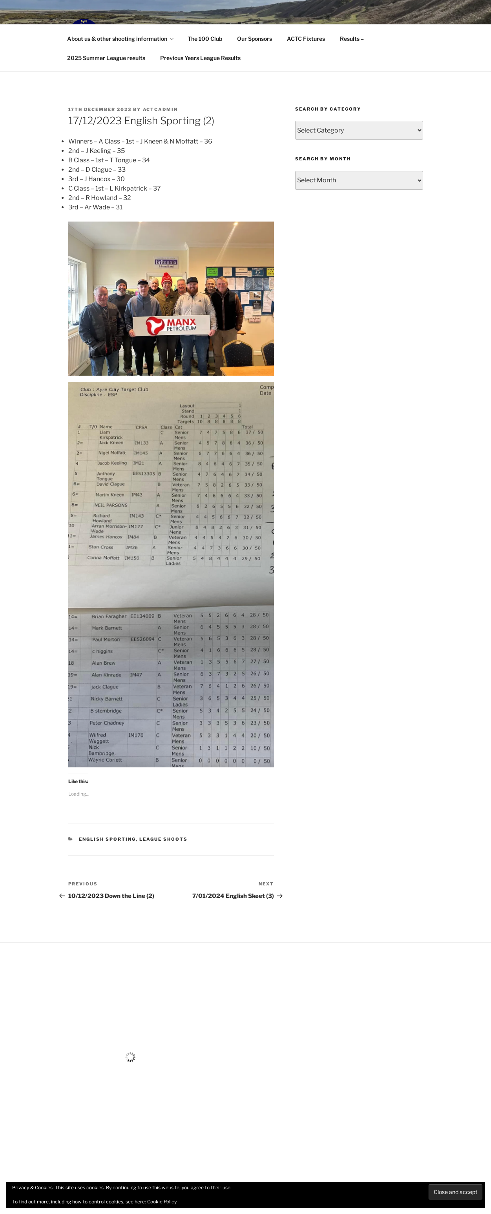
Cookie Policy (162, 1202)
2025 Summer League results (106, 58)
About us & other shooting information (121, 38)
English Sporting (107, 839)
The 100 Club (205, 38)
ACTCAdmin (160, 109)
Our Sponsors (254, 38)
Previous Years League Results (200, 58)
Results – (352, 38)
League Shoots (163, 839)
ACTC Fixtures (306, 38)
